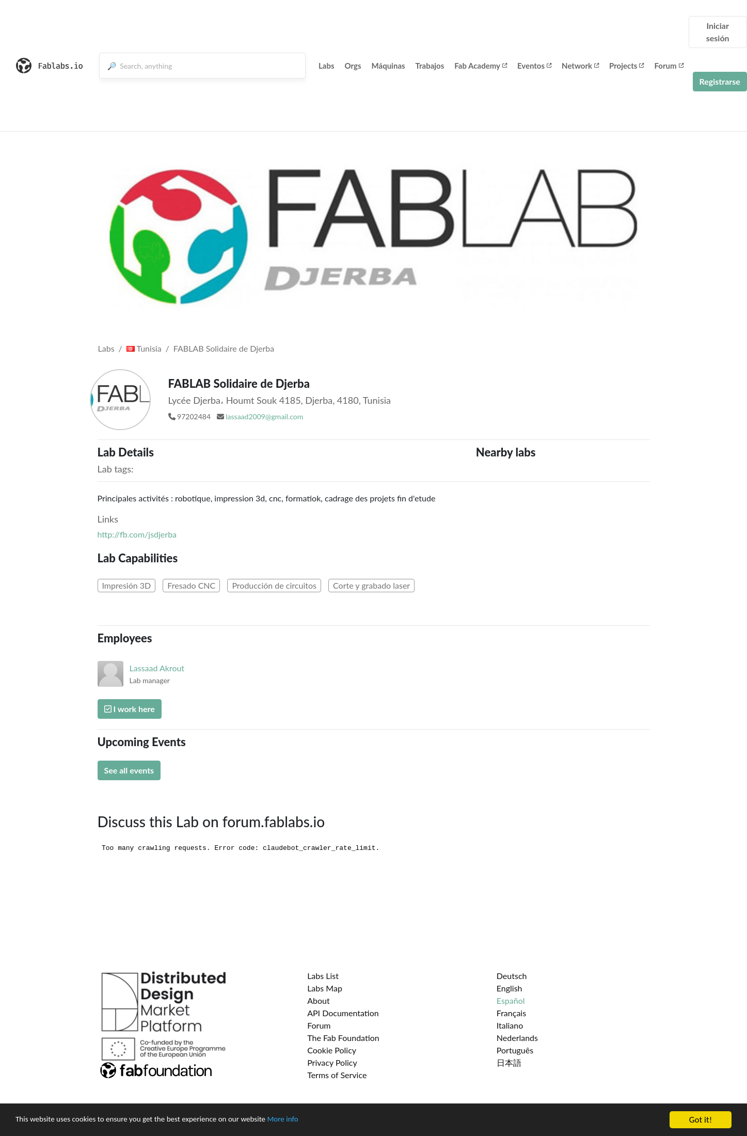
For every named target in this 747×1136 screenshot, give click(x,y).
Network (580, 65)
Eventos (534, 65)
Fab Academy (480, 65)
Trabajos (430, 65)
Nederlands (517, 1038)
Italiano (510, 1025)
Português (515, 1050)
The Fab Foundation (343, 1038)
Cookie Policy (331, 1050)
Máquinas (388, 65)
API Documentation (343, 1013)
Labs (327, 65)
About (318, 1000)
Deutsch (512, 976)
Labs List (323, 976)
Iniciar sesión (717, 32)
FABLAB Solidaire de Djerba (223, 348)
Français (511, 1013)
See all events (129, 770)
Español (511, 1000)
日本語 (509, 1062)
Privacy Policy (332, 1062)
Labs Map (324, 988)
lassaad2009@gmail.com (264, 416)
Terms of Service (337, 1075)
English (509, 988)
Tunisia (144, 348)
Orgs (353, 65)
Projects (626, 65)
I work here (129, 709)
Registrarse (720, 81)
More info (317, 1121)
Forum (668, 65)
